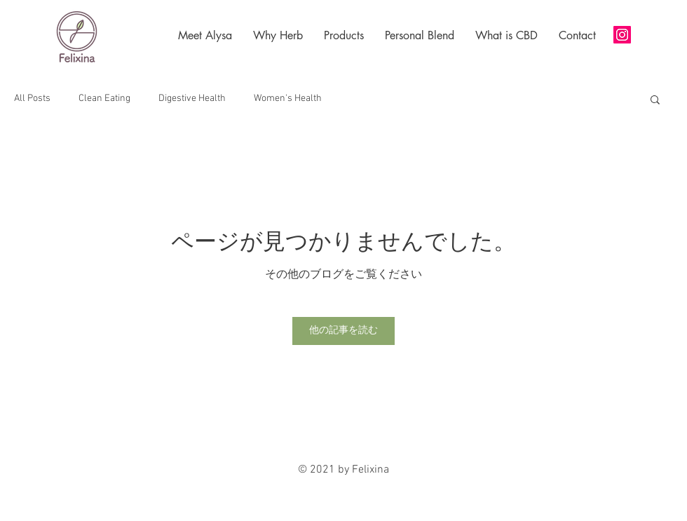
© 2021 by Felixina (343, 470)
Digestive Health (192, 98)
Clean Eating (104, 98)
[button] (655, 98)
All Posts (32, 98)
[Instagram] (622, 34)
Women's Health (288, 98)
